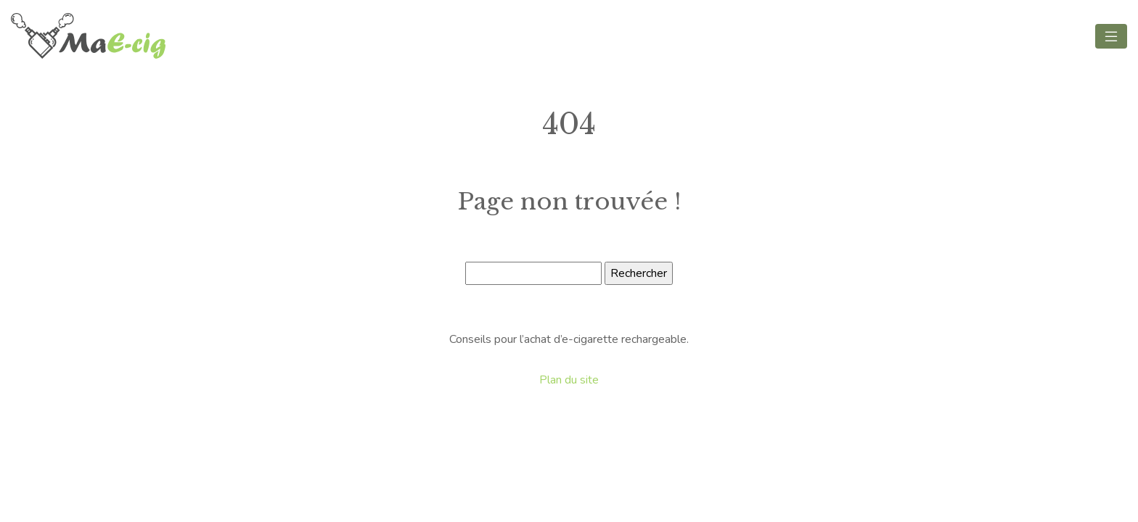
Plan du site (569, 380)
